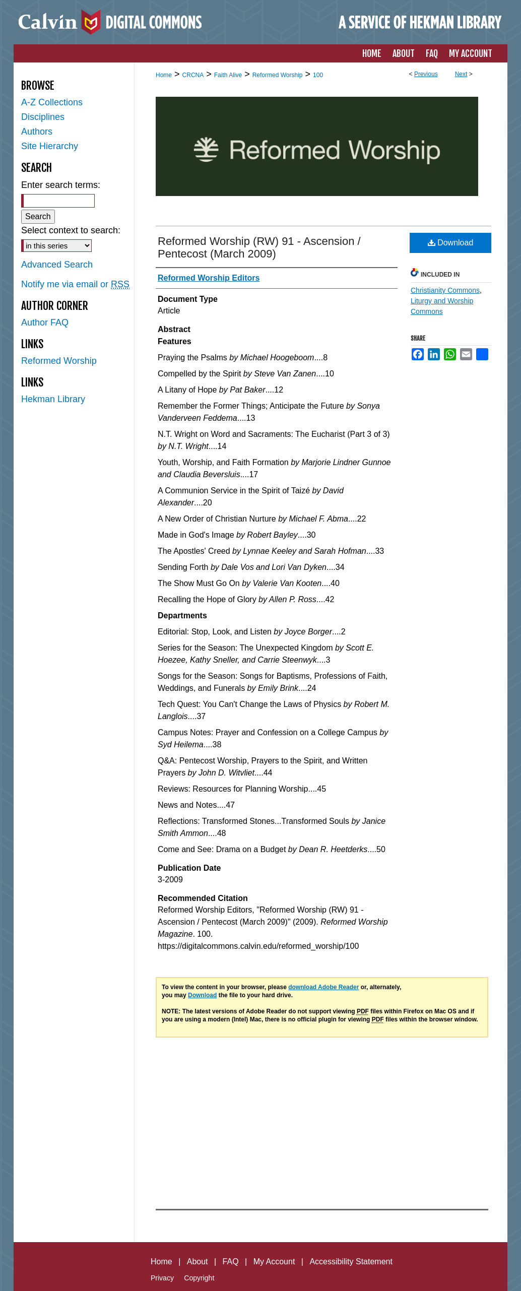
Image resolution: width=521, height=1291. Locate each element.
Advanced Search (57, 265)
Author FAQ (45, 322)
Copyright (199, 1278)
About (197, 1261)
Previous (426, 74)
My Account (274, 1261)
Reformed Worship (277, 75)
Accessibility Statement (351, 1261)
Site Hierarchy (49, 146)
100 (318, 75)
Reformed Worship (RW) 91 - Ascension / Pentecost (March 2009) (259, 247)
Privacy (162, 1278)
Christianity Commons (445, 290)
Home (164, 75)
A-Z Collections (52, 102)
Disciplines (42, 117)
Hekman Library (53, 399)
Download (451, 242)
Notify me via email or (75, 284)
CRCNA (193, 75)
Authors (36, 131)
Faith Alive (228, 75)
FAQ (231, 1261)
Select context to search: (70, 230)
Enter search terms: (60, 185)
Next (461, 74)
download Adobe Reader (323, 987)
